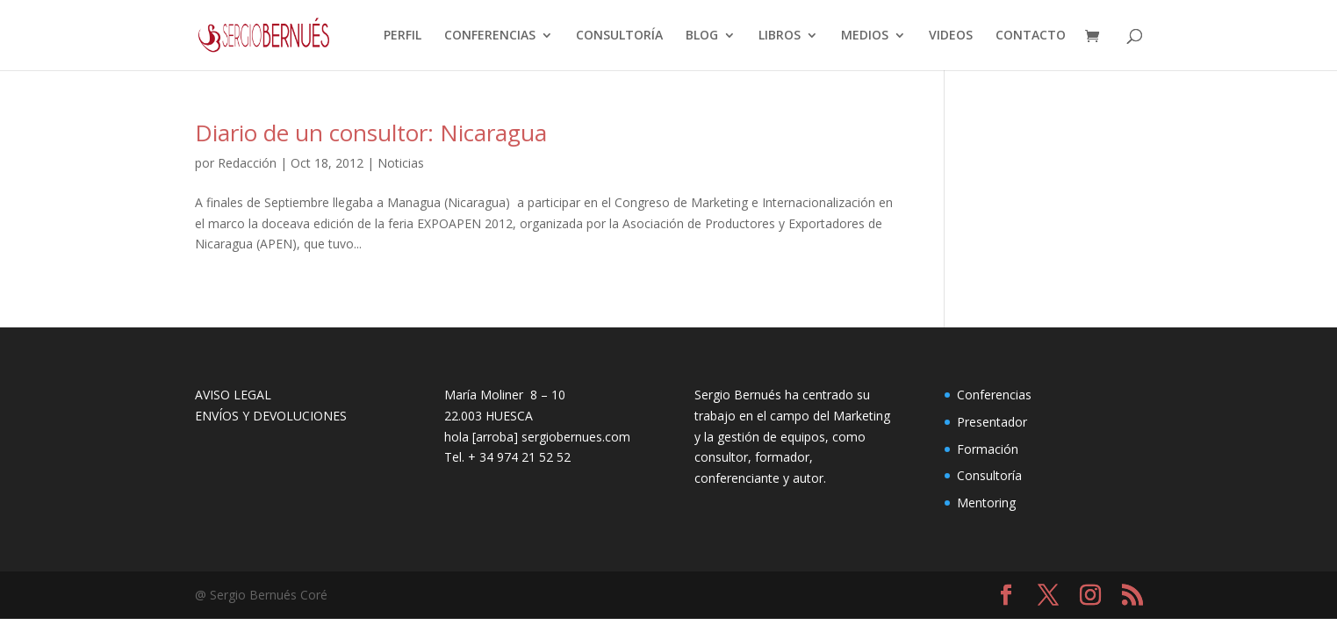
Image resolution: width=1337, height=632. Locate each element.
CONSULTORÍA (619, 36)
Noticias (400, 162)
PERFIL (402, 36)
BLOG (702, 36)
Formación (987, 449)
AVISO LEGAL (233, 394)
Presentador (992, 421)
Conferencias (994, 394)
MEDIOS (864, 36)
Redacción (247, 162)
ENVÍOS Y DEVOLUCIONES (271, 415)
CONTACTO (1031, 36)
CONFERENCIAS (490, 36)
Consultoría (989, 475)
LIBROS (779, 36)
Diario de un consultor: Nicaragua (371, 132)
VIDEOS (951, 36)
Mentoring (986, 502)
